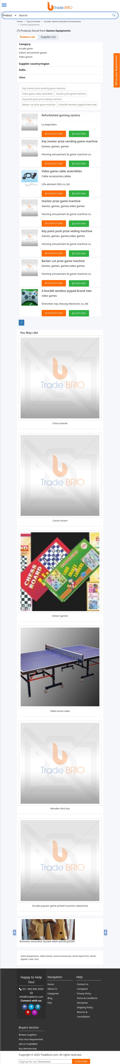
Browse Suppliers (28, 1034)
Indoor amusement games (33, 52)
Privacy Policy (84, 993)
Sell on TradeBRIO (28, 1043)
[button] (14, 932)
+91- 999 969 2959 (32, 989)
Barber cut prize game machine (39, 104)
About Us (52, 988)
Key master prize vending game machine (44, 88)
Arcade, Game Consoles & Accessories (62, 21)
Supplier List (48, 37)
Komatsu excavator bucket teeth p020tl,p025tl (47, 941)
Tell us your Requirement (116, 70)
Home (20, 21)
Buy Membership (28, 1048)
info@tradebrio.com (31, 996)
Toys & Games (33, 21)
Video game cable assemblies (38, 93)
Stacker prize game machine (71, 93)
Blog (50, 998)
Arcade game (26, 48)
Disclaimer (82, 1002)
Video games (26, 56)
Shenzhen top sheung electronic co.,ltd (65, 303)
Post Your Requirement (31, 1039)
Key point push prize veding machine (42, 99)
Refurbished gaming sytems (61, 115)
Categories (53, 993)
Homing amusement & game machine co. (67, 154)
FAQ (50, 1002)
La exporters (49, 124)
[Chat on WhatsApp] (80, 132)
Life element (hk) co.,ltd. (56, 184)
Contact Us (82, 984)
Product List (27, 37)
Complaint (82, 988)
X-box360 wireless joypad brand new (77, 104)
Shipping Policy (85, 1007)
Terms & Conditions (87, 998)
